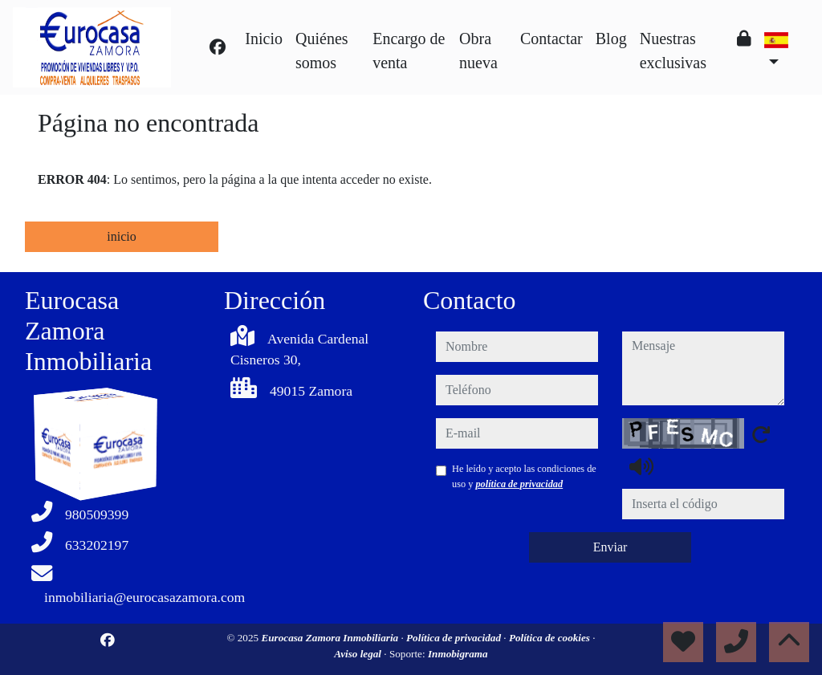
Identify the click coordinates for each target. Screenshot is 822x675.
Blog (611, 38)
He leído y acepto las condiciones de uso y (524, 476)
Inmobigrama (458, 654)
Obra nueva (478, 50)
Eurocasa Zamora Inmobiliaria (331, 638)
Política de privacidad (454, 638)
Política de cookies (550, 638)
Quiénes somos (321, 50)
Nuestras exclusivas (673, 50)
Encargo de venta (408, 50)
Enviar (610, 547)
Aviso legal (359, 654)
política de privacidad (519, 484)
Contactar (551, 38)
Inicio (264, 38)
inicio (121, 236)
